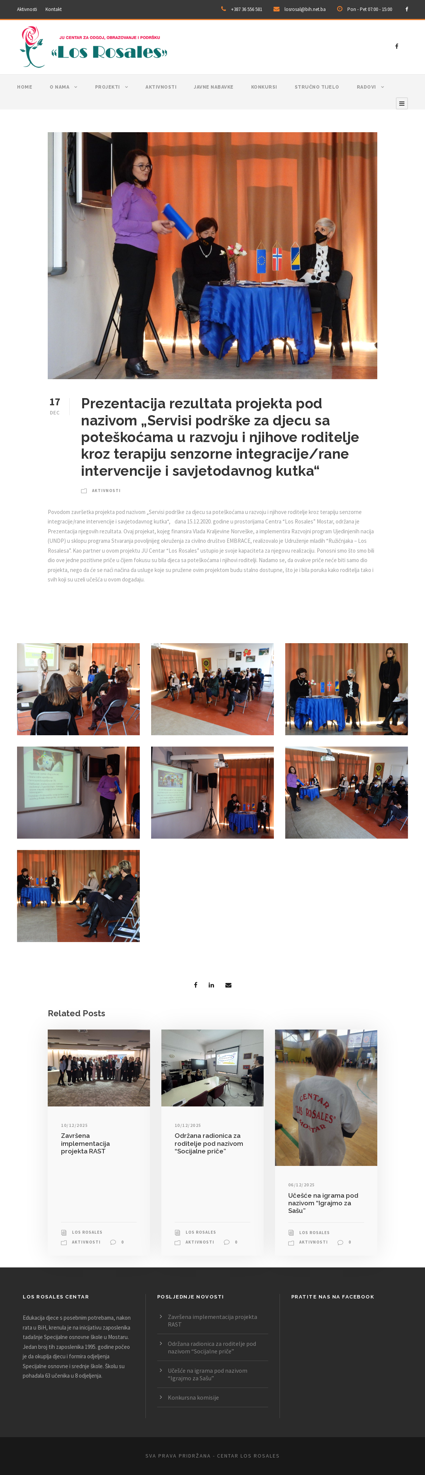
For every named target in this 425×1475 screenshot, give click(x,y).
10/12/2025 (74, 1125)
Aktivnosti (27, 9)
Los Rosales (87, 1232)
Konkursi (264, 87)
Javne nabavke (214, 87)
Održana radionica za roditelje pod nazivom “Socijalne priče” (209, 1143)
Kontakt (53, 9)
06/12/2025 (301, 1185)
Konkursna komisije (193, 1397)
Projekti (107, 87)
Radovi (366, 87)
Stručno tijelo (317, 87)
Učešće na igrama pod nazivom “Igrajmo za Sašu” (323, 1203)
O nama (59, 87)
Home (24, 87)
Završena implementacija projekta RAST (85, 1143)
